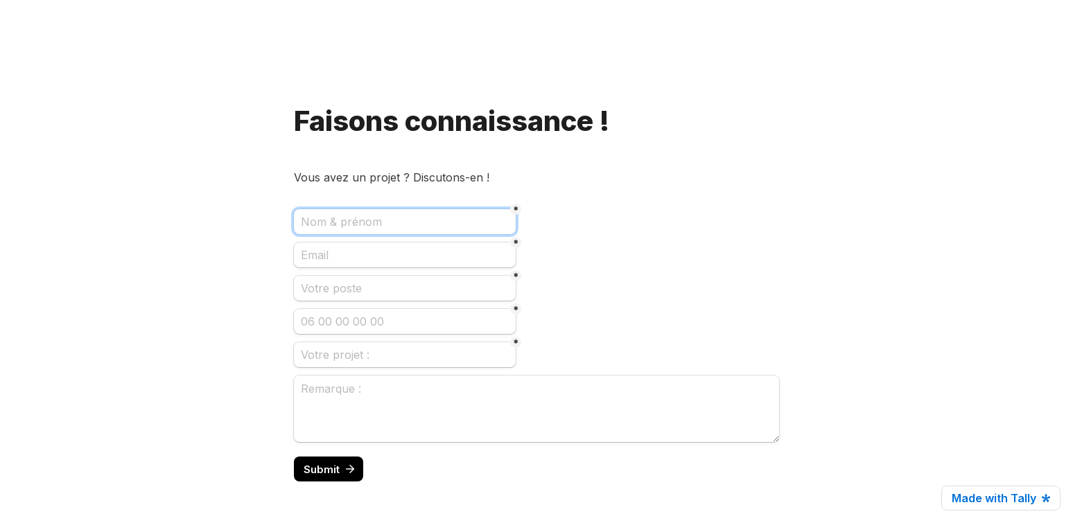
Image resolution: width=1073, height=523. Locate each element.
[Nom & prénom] (405, 221)
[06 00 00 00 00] (405, 321)
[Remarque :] (536, 408)
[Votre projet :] (405, 354)
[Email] (405, 254)
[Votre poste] (405, 288)
